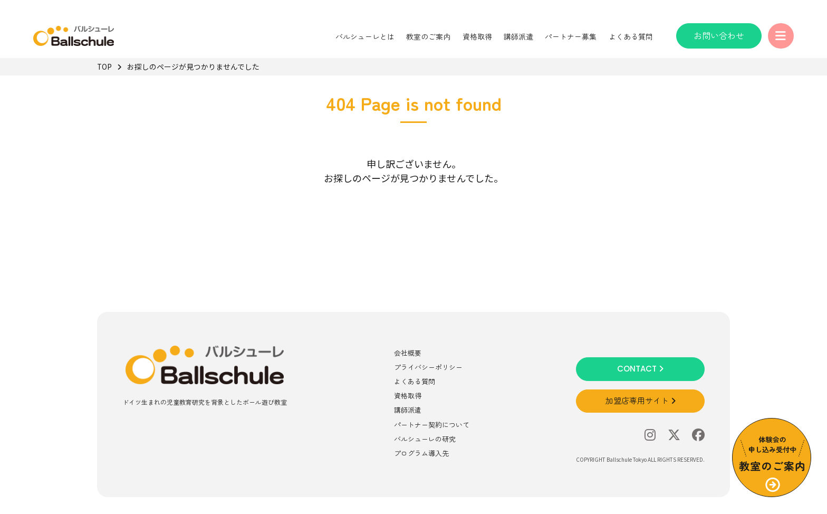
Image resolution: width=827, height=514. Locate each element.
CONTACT (640, 368)
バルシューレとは (364, 36)
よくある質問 (630, 36)
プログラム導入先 (421, 453)
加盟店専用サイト (640, 400)
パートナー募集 (570, 36)
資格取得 (476, 36)
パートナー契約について (431, 425)
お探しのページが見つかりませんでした (193, 66)
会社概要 (407, 353)
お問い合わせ (718, 35)
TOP (104, 66)
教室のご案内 (428, 36)
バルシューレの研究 (425, 439)
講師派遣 (518, 36)
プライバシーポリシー (428, 367)
